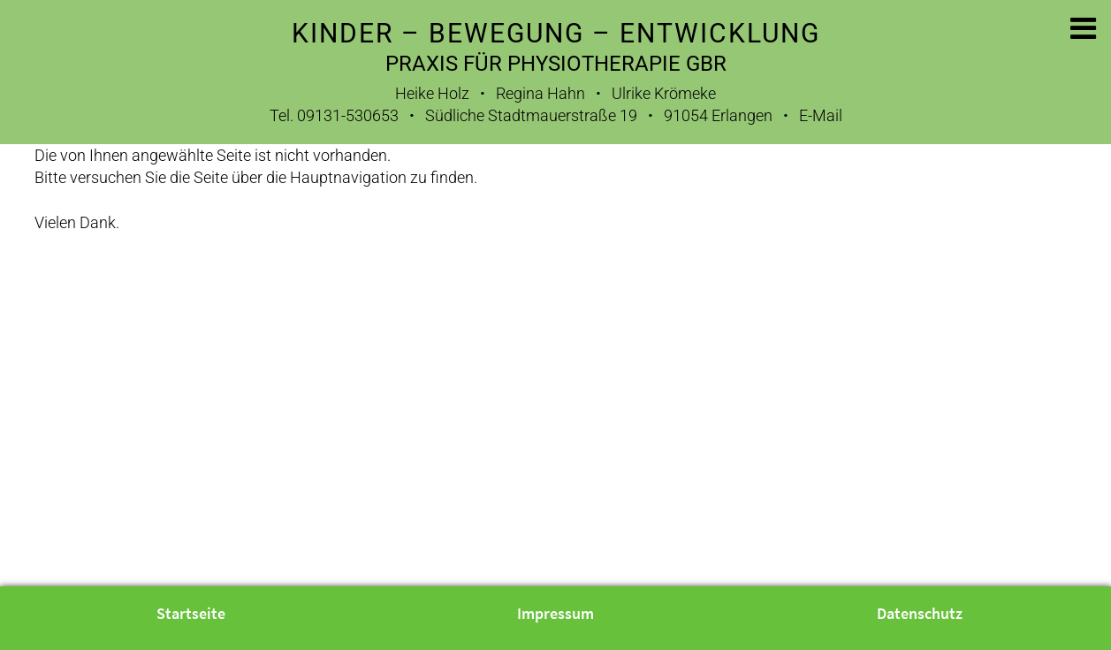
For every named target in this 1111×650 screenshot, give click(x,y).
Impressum (555, 613)
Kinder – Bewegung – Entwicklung (556, 33)
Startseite (190, 613)
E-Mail (820, 115)
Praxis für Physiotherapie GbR (556, 63)
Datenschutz (920, 613)
